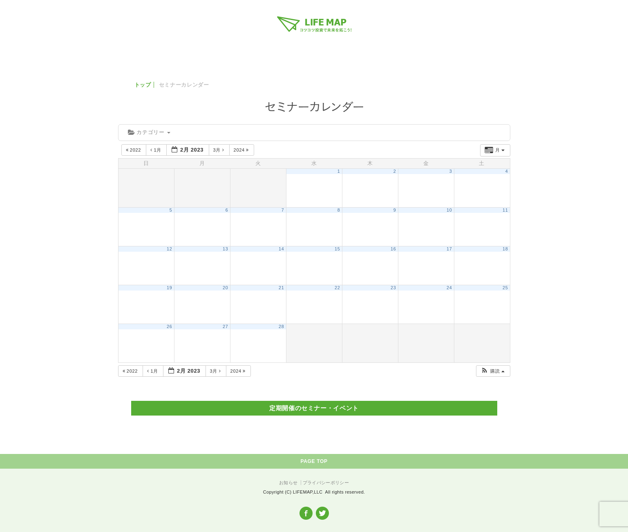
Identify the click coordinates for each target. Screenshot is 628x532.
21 (281, 287)
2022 (134, 150)
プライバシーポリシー (326, 482)
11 (505, 210)
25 (505, 287)
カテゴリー (149, 132)
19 (169, 287)
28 (281, 326)
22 (337, 287)
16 (393, 248)
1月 (156, 150)
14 (281, 248)
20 (225, 287)
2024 (242, 150)
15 (337, 248)
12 (169, 248)
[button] (492, 371)
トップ (142, 85)
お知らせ (288, 482)
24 (449, 287)
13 (225, 248)
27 (225, 326)
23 (393, 287)
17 (449, 248)
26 (169, 326)
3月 (219, 150)
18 (505, 248)
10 (449, 210)
